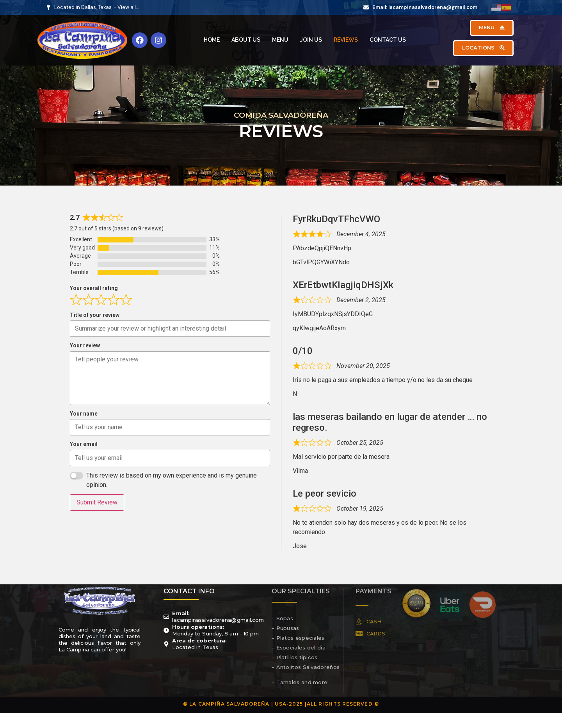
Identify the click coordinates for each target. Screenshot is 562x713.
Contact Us (388, 40)
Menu (280, 40)
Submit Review (96, 502)
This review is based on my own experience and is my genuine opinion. (171, 480)
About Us (245, 40)
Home (212, 40)
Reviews (346, 40)
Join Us (311, 40)
